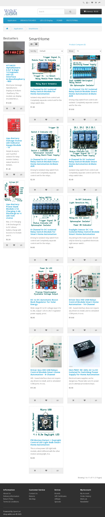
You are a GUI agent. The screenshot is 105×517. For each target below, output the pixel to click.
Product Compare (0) (77, 44)
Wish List (83, 499)
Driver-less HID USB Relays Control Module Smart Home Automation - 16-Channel (84, 302)
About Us (7, 493)
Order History (85, 496)
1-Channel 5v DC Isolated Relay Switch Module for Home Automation (43, 91)
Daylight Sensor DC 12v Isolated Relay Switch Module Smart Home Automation (84, 231)
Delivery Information (11, 496)
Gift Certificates (60, 496)
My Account (84, 493)
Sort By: (33, 51)
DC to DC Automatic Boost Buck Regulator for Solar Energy (44, 302)
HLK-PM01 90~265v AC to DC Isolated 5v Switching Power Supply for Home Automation (84, 372)
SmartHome (33, 28)
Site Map (32, 499)
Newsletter (84, 502)
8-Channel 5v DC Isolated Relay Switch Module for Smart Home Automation (43, 231)
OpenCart (17, 511)
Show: (71, 51)
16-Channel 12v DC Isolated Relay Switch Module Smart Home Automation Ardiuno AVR (83, 92)
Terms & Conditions (11, 502)
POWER (59, 20)
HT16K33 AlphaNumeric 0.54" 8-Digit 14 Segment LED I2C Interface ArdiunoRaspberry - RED (15, 73)
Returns (32, 496)
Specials (58, 502)
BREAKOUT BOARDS (28, 20)
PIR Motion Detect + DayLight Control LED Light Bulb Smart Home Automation (45, 442)
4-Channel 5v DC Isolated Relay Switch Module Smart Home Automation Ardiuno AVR (83, 163)
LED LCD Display (46, 20)
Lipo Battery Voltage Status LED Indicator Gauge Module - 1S (14, 143)
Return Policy (8, 499)
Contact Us (33, 493)
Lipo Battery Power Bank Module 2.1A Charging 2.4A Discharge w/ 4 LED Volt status (13, 211)
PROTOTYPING (72, 20)
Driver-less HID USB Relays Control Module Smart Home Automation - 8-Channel (45, 372)
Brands (57, 493)
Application (12, 20)
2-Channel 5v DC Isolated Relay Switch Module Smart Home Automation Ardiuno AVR (44, 163)
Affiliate (57, 499)
